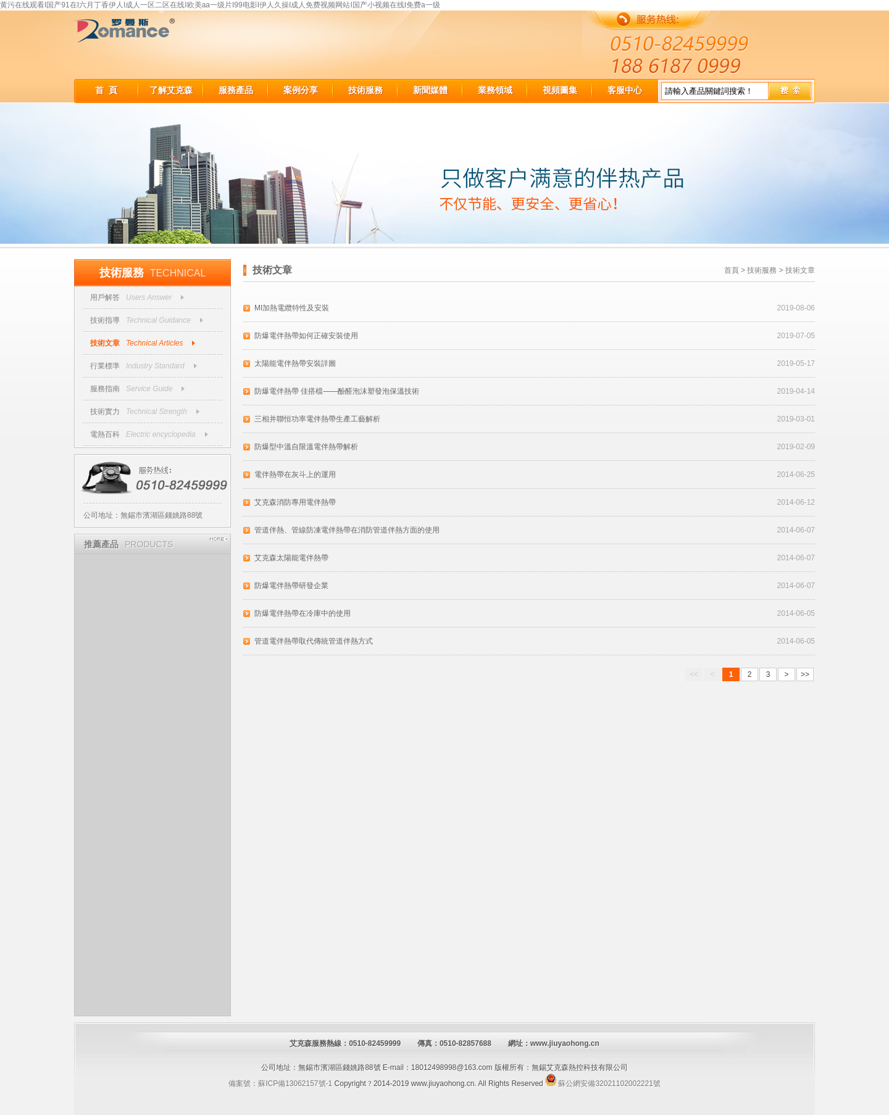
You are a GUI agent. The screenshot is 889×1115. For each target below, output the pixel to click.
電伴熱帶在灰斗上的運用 (295, 474)
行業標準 (105, 366)
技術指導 (105, 320)
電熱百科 (105, 434)
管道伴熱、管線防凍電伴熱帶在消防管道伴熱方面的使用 (347, 530)
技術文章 (105, 343)
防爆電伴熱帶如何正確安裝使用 (306, 335)
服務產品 (236, 90)
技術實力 (105, 411)
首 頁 (106, 90)
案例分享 (300, 90)
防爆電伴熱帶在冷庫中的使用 (302, 613)
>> (805, 674)
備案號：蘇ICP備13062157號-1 (280, 1083)
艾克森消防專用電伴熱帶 (295, 502)
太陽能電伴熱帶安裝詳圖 (295, 363)
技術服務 (365, 90)
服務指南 (105, 388)
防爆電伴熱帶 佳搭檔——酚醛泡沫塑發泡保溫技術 (336, 391)
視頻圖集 (560, 90)
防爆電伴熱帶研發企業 (291, 585)
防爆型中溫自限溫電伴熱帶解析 (306, 446)
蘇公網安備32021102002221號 (603, 1083)
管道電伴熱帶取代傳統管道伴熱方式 (313, 641)
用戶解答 (105, 297)
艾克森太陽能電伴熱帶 (291, 557)
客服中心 (624, 90)
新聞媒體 (430, 90)
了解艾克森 (171, 90)
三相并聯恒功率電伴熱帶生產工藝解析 (317, 419)
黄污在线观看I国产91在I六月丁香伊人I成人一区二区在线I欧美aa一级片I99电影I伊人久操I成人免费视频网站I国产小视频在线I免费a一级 (220, 5)
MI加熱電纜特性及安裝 (291, 308)
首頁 (731, 270)
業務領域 (495, 90)
